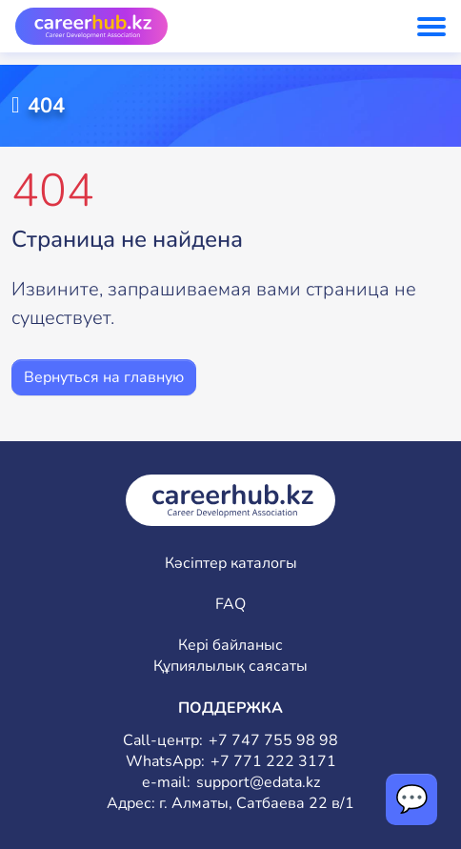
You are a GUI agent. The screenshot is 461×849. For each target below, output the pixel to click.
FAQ (230, 605)
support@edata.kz (258, 783)
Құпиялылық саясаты (230, 666)
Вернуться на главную (104, 377)
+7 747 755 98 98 (273, 741)
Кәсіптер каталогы (231, 564)
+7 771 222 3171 (273, 762)
